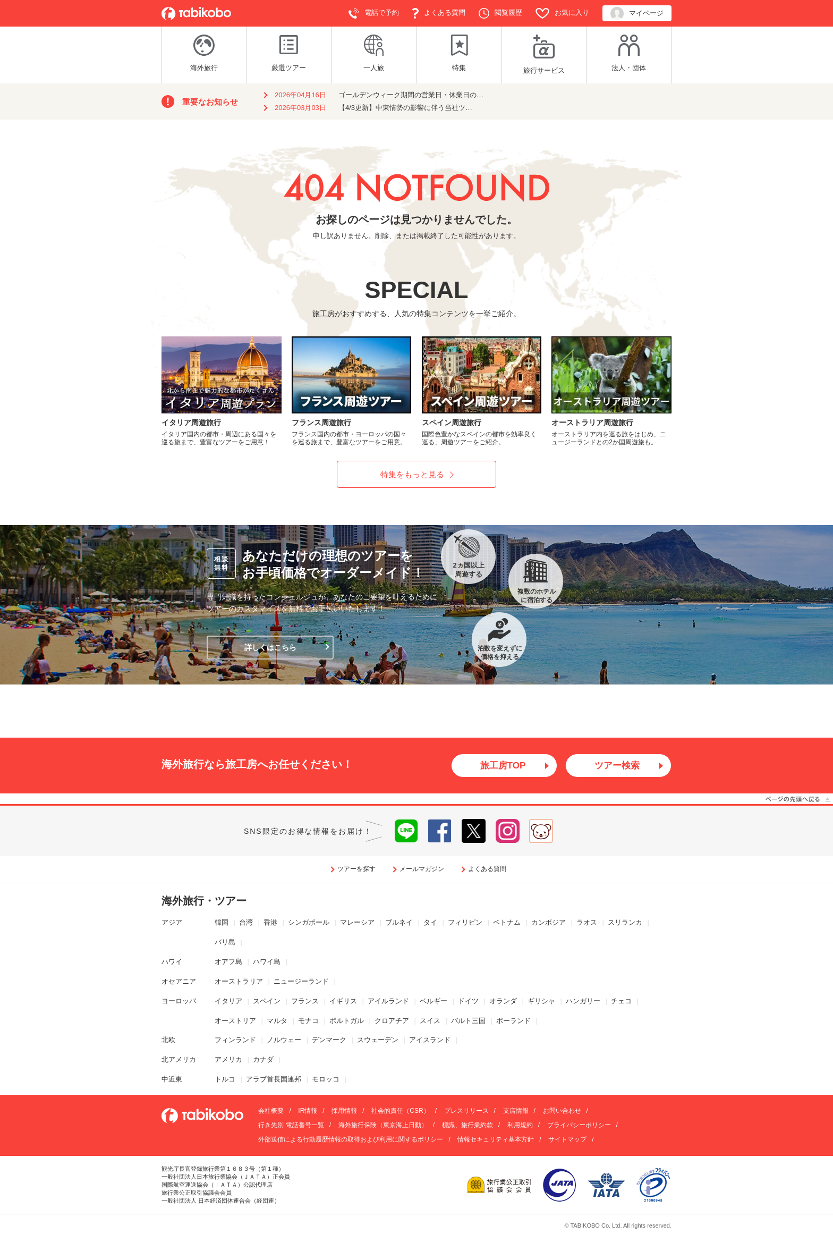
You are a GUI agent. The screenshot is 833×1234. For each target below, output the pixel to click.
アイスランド (429, 1040)
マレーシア (357, 923)
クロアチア (392, 1021)
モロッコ (325, 1080)
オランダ (503, 1001)
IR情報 (307, 1111)
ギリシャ (541, 1001)
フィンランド (235, 1040)
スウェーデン (377, 1040)
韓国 (221, 923)
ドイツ (468, 1001)
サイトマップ (567, 1140)
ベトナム (507, 923)
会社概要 (271, 1111)
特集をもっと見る (412, 474)
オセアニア (179, 982)
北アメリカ (179, 1060)
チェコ (621, 1001)
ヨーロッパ (179, 1001)
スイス (430, 1021)
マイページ (637, 13)
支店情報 (516, 1111)
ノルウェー (284, 1040)
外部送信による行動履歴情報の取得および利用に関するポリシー (350, 1140)
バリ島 (225, 942)
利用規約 (520, 1125)
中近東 (172, 1080)
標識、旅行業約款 (467, 1125)
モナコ (308, 1021)
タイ (430, 923)
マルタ (277, 1021)
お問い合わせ (562, 1111)
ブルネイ (399, 923)
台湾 (246, 923)
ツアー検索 (617, 765)
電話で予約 (373, 13)
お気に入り (562, 13)
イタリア (228, 1001)
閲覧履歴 (500, 13)
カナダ (263, 1060)
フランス (305, 1001)
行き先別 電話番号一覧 (291, 1125)
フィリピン (465, 923)
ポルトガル (346, 1021)
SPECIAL (416, 289)
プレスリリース (466, 1111)
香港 (270, 923)
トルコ (225, 1080)
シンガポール (308, 923)
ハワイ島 (266, 962)
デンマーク (329, 1040)
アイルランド (388, 1001)
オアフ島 (228, 962)
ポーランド (513, 1021)
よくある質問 (438, 13)
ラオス (586, 923)
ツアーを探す (356, 869)
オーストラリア (239, 982)
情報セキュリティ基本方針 (495, 1140)
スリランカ (625, 923)
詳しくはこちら (270, 647)
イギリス (343, 1001)
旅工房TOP (503, 765)
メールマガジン (422, 869)
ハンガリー (583, 1001)
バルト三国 (468, 1021)
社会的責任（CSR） (400, 1111)
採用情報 (344, 1111)
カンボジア (548, 923)
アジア (172, 923)
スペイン (266, 1001)
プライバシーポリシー (579, 1125)
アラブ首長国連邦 (273, 1080)
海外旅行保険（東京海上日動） (383, 1125)
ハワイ (172, 962)
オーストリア (235, 1021)
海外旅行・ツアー (204, 901)
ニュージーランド (301, 982)
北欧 (168, 1040)
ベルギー (433, 1001)
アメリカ (228, 1060)
